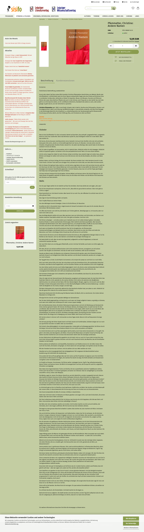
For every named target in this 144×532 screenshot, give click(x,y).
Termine (96, 16)
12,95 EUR (19, 247)
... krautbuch (8, 153)
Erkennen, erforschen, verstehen (45, 16)
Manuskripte (95, 2)
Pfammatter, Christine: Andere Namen (20, 243)
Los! (32, 187)
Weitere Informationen (131, 528)
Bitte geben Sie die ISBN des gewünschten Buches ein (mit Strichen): (20, 178)
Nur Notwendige (131, 523)
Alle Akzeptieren (131, 518)
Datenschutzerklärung (11, 524)
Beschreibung (47, 80)
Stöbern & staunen (23, 16)
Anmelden (20, 211)
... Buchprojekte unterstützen (12, 163)
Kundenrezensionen (65, 80)
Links (137, 16)
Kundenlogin (134, 2)
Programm (9, 16)
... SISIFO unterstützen (11, 161)
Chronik (129, 16)
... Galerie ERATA (9, 159)
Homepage (72, 507)
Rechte (124, 2)
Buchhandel (107, 2)
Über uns (119, 16)
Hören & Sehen (107, 16)
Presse (116, 2)
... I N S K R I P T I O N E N (12, 155)
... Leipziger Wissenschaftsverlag (14, 157)
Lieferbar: (111, 33)
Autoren (87, 16)
